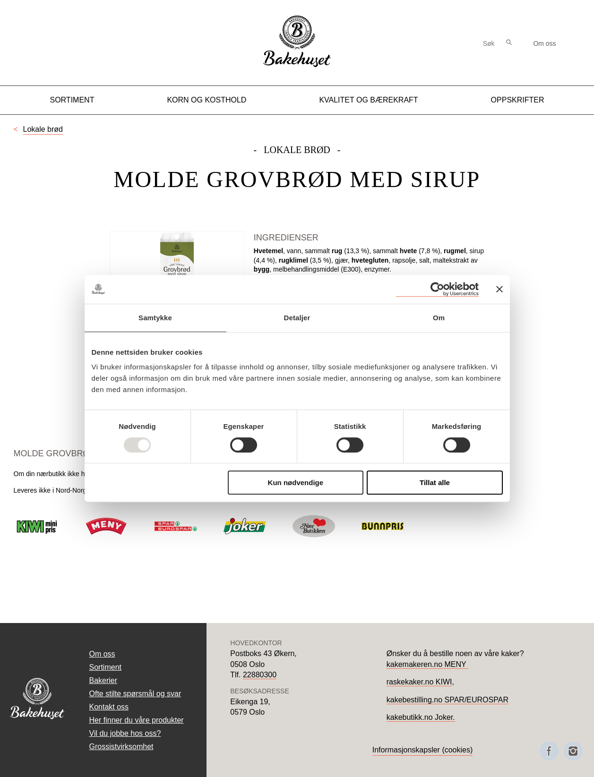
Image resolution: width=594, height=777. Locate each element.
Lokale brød (43, 129)
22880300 (259, 675)
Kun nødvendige (296, 482)
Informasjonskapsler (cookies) (422, 750)
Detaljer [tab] (297, 318)
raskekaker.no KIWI (419, 682)
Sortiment (72, 100)
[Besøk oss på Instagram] (573, 751)
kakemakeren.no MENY (427, 664)
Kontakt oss (109, 707)
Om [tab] (439, 318)
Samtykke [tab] (155, 318)
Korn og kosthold (206, 100)
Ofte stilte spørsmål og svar (135, 694)
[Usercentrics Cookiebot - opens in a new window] (437, 289)
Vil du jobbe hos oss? (125, 733)
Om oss (544, 43)
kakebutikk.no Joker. (421, 717)
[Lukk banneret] (499, 289)
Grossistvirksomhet (121, 747)
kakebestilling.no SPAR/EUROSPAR (447, 700)
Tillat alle (435, 482)
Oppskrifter (517, 100)
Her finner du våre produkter (136, 720)
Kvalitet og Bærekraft (368, 100)
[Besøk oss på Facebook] (549, 751)
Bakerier (103, 680)
